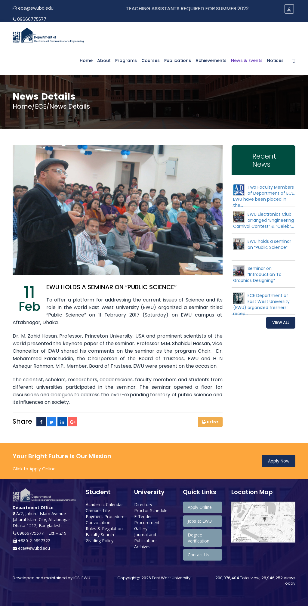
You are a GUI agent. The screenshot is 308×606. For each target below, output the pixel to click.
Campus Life (98, 510)
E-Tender (143, 516)
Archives (142, 546)
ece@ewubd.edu (33, 8)
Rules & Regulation (104, 528)
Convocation (98, 522)
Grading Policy (99, 540)
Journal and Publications (146, 537)
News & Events (247, 60)
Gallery (140, 528)
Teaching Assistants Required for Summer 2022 (193, 8)
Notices (275, 60)
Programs (126, 60)
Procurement (147, 522)
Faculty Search (100, 534)
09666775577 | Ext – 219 (39, 533)
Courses (150, 60)
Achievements (211, 60)
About (104, 60)
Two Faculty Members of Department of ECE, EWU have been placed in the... (264, 196)
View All (280, 322)
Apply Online (200, 507)
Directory (143, 504)
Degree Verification (198, 538)
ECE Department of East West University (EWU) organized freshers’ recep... (261, 304)
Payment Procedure (105, 516)
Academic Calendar (104, 504)
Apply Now (278, 461)
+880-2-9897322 (31, 540)
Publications (177, 60)
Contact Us (198, 555)
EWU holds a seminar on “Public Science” (269, 244)
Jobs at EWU (200, 521)
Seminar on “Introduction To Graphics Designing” (257, 274)
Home (86, 60)
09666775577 (29, 19)
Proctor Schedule (151, 510)
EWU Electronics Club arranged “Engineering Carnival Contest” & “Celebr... (263, 220)
